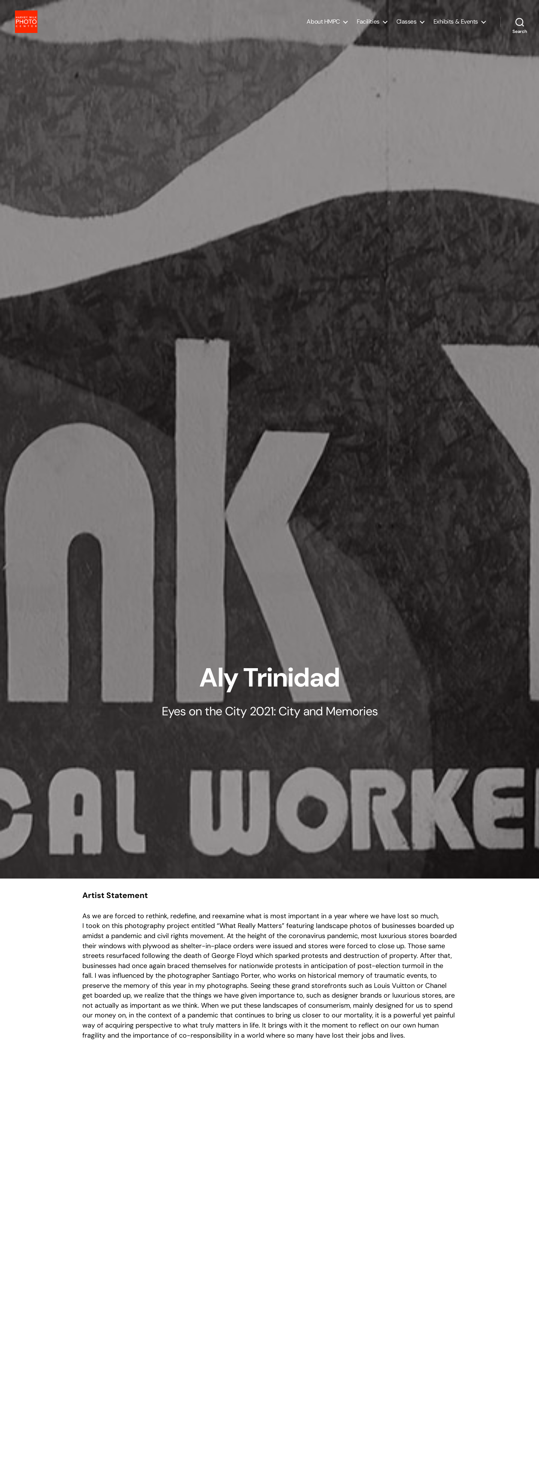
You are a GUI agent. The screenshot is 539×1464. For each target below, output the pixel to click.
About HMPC (323, 27)
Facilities (368, 27)
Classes (406, 27)
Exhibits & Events (455, 27)
